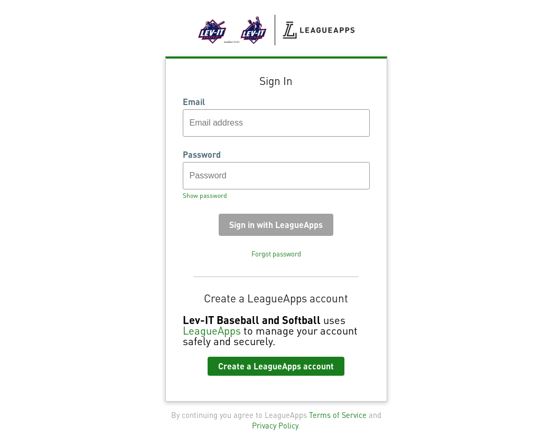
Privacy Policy (275, 425)
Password (202, 154)
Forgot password (276, 254)
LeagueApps (212, 330)
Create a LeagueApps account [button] (276, 366)
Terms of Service (338, 415)
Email (194, 102)
